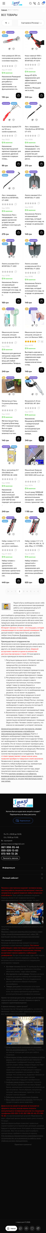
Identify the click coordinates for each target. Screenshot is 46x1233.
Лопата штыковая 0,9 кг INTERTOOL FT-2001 (10, 265)
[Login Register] (39, 3)
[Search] (30, 3)
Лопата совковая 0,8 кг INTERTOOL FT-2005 (33, 196)
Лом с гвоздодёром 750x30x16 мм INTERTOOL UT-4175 (34, 129)
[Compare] (9, 49)
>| (38, 591)
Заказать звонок (10, 858)
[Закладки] (32, 1228)
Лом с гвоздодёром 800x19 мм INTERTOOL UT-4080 (10, 197)
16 (7, 23)
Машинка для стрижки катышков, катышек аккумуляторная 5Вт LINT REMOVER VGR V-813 (11, 334)
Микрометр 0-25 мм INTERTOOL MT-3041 (32, 402)
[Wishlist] (13, 49)
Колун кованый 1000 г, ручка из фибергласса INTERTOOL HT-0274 (33, 58)
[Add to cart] (18, 95)
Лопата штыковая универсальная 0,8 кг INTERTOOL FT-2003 (33, 266)
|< (8, 591)
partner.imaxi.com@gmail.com (12, 844)
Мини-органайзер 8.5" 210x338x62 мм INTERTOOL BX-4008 (10, 472)
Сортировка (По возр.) (31, 23)
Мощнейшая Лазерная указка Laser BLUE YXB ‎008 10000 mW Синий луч (34, 472)
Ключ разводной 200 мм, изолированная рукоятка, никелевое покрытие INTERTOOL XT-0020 (11, 58)
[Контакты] (34, 3)
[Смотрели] (26, 1228)
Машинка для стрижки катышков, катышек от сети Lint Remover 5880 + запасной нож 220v (34, 334)
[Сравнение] (38, 1228)
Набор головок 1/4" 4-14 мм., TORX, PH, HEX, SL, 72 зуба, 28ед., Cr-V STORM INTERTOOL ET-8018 (34, 543)
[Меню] (3, 3)
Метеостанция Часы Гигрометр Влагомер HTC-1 (10, 403)
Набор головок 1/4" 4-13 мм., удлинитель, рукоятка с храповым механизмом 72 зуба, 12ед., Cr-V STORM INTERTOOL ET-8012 (11, 543)
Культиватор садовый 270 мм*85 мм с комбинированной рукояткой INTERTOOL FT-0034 (11, 129)
